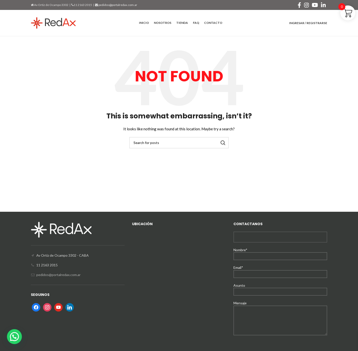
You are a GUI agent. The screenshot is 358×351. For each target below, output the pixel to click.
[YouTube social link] (314, 5)
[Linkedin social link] (323, 5)
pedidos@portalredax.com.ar (117, 5)
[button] (14, 336)
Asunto (280, 288)
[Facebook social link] (299, 5)
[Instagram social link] (306, 5)
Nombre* (280, 253)
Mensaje (280, 311)
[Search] (179, 142)
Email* (280, 270)
